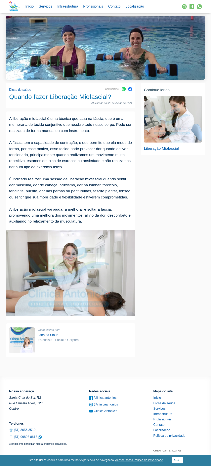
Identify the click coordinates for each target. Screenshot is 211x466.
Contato (114, 6)
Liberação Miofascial (161, 148)
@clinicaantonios (103, 404)
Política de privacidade (169, 435)
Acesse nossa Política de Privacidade (139, 460)
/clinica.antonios (102, 398)
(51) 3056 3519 (22, 430)
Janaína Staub (48, 335)
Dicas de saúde (20, 89)
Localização (135, 6)
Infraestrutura (67, 6)
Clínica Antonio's (103, 411)
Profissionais (93, 6)
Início (29, 6)
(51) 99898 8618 (25, 437)
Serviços (45, 6)
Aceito (177, 460)
